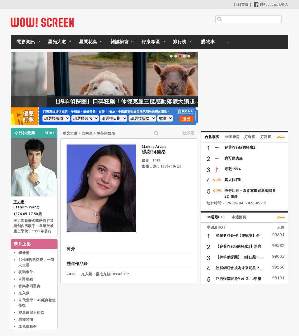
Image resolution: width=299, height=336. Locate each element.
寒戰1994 (233, 168)
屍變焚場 (25, 319)
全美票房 (232, 136)
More (49, 133)
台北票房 (212, 136)
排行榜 (180, 41)
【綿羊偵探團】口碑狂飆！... (239, 257)
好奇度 (249, 136)
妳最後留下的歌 (31, 312)
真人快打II (233, 179)
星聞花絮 (88, 41)
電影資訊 (26, 41)
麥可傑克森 (234, 158)
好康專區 (151, 41)
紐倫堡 (23, 252)
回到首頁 (241, 4)
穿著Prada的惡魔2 (240, 147)
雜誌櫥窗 (119, 41)
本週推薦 (239, 217)
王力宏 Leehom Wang (26, 204)
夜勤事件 (25, 271)
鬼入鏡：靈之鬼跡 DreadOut (105, 273)
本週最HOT (216, 217)
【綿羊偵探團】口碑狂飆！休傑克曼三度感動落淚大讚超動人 (138, 101)
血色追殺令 (27, 326)
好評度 (266, 136)
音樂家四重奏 (29, 285)
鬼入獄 (23, 292)
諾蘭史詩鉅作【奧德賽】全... (239, 235)
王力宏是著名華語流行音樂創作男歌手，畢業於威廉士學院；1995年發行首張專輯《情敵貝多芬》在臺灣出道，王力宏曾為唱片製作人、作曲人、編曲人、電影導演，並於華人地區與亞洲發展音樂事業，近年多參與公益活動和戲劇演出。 (33, 226)
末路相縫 (25, 278)
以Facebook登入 (271, 4)
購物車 (208, 41)
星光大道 (57, 41)
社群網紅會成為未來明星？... (239, 267)
